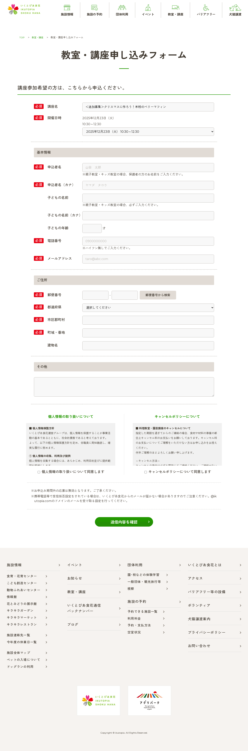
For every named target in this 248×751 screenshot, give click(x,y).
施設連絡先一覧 (18, 635)
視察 (130, 589)
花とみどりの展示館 (22, 604)
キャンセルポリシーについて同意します (177, 472)
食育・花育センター (22, 576)
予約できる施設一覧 (142, 611)
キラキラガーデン (20, 610)
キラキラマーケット (22, 617)
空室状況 (134, 632)
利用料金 (134, 618)
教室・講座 (38, 37)
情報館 (12, 597)
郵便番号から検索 (158, 295)
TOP (22, 37)
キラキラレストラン (22, 624)
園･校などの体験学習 (143, 575)
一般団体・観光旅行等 (144, 582)
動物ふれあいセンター (23, 590)
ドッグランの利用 (20, 667)
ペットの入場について (23, 660)
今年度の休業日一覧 (22, 642)
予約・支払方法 (139, 625)
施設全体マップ (18, 653)
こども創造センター (22, 583)
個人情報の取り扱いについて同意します (71, 472)
